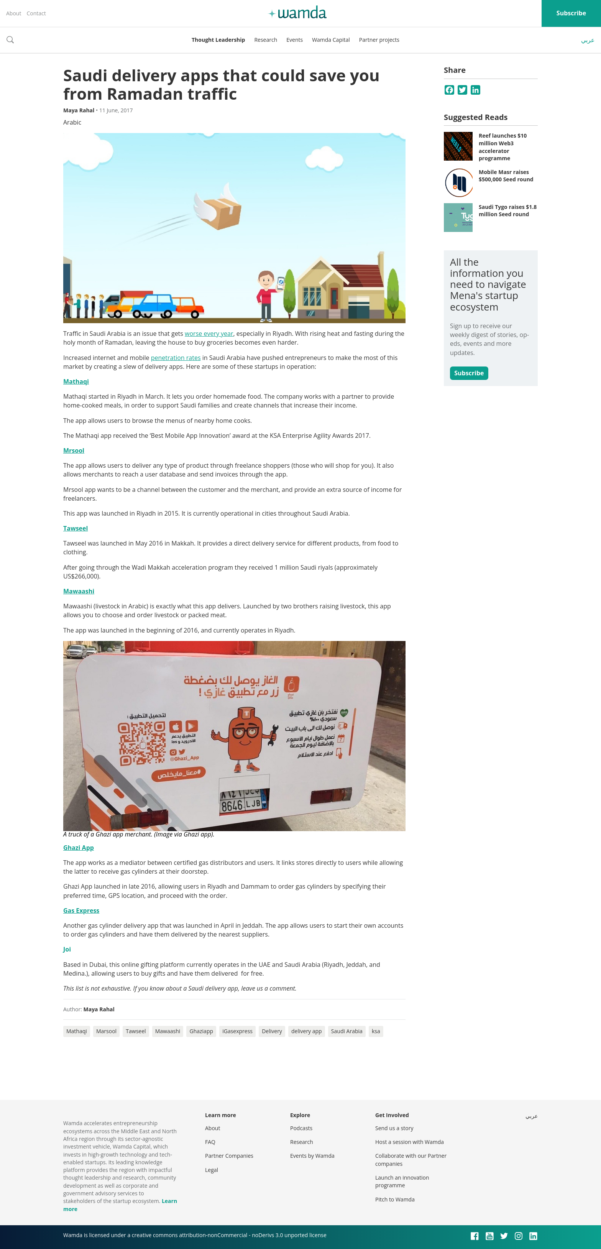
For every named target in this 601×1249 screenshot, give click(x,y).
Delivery (272, 1031)
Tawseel (136, 1031)
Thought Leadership (218, 39)
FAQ (210, 1141)
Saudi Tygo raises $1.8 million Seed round (508, 210)
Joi (67, 949)
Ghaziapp (201, 1031)
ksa (376, 1031)
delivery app (306, 1031)
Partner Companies (229, 1155)
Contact (36, 13)
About (13, 13)
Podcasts (301, 1128)
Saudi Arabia (347, 1031)
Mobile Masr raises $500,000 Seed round (506, 175)
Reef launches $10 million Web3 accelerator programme (503, 147)
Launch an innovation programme (402, 1181)
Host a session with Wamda (409, 1141)
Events (294, 39)
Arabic (72, 122)
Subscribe (571, 13)
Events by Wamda (312, 1155)
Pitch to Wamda (395, 1199)
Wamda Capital (331, 39)
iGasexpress (237, 1031)
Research (265, 39)
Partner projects (379, 39)
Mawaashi (168, 1031)
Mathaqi (76, 1031)
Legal (211, 1169)
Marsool (106, 1031)
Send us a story (394, 1128)
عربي (588, 40)
